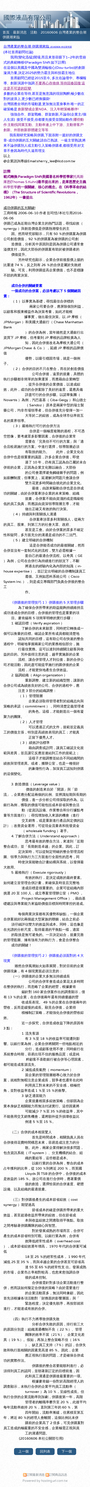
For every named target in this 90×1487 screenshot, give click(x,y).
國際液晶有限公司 (27, 17)
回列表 (45, 1451)
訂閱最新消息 (36, 1475)
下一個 (67, 1451)
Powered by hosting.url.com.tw (45, 1481)
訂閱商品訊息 (58, 1475)
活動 (34, 32)
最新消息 (20, 32)
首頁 (6, 32)
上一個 (23, 1451)
